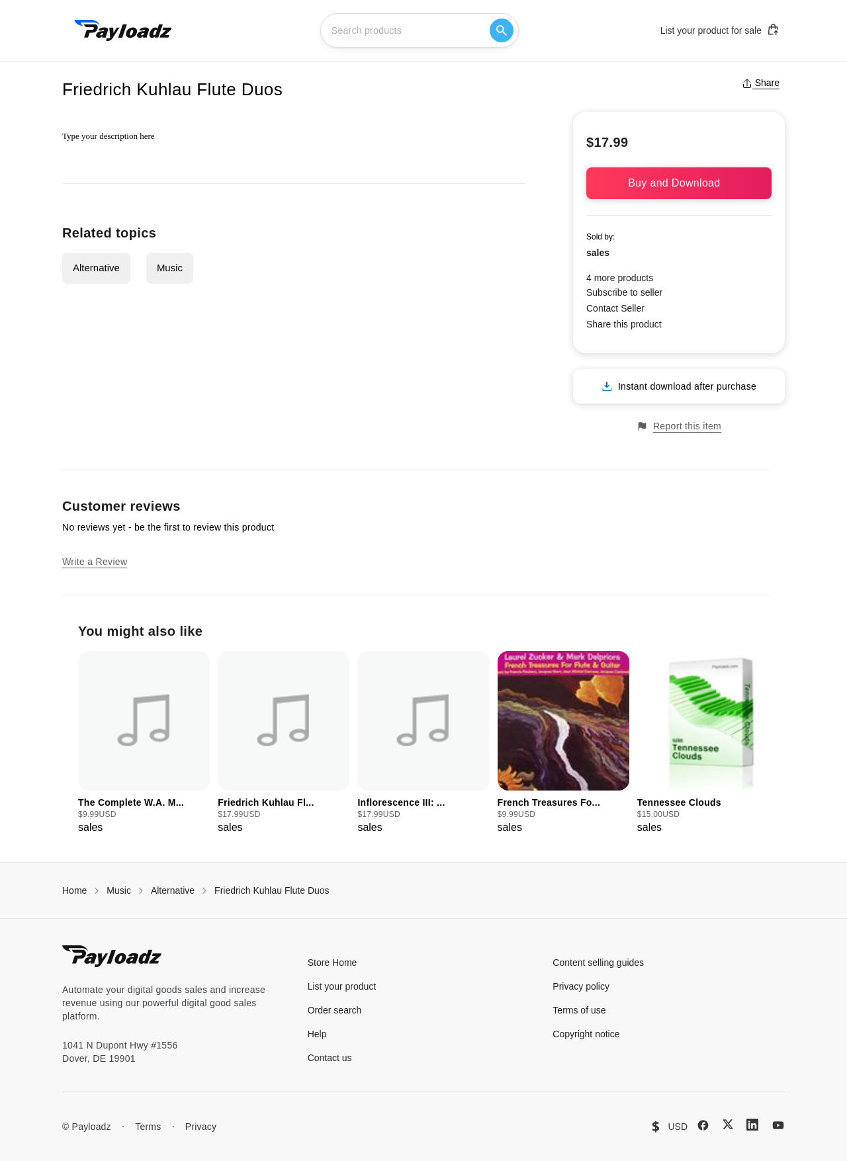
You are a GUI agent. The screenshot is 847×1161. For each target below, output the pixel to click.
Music (170, 267)
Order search (335, 1010)
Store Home (332, 962)
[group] (144, 743)
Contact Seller (615, 308)
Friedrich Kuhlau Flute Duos (272, 890)
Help (317, 1034)
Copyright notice (586, 1034)
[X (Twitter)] (728, 1124)
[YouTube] (778, 1125)
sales (597, 252)
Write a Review (94, 561)
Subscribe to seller (624, 292)
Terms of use (579, 1010)
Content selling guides (598, 962)
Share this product (624, 324)
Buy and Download (679, 183)
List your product (342, 986)
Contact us (330, 1058)
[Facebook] (703, 1125)
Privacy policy (581, 986)
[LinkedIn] (752, 1125)
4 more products (619, 278)
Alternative (96, 267)
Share (761, 82)
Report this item (679, 426)
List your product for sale (720, 29)
